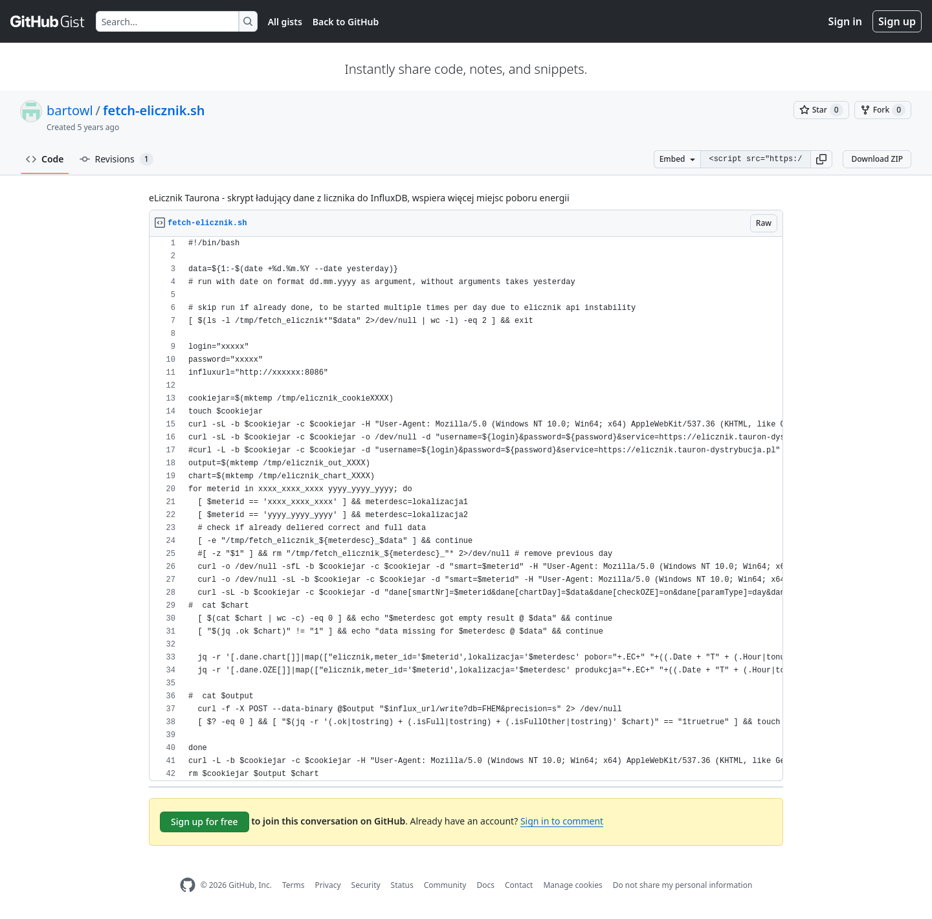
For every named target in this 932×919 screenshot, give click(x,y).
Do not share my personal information (683, 885)
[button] (821, 159)
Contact (519, 885)
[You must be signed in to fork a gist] (882, 110)
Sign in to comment (561, 821)
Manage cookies (572, 885)
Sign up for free (204, 821)
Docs (485, 885)
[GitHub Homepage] (187, 885)
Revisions (116, 159)
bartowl (70, 110)
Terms (293, 885)
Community (445, 885)
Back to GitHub (346, 22)
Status (402, 885)
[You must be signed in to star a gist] (821, 110)
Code (45, 159)
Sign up (897, 21)
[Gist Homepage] (47, 21)
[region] (466, 509)
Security (366, 885)
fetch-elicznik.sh (154, 110)
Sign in (845, 21)
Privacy (328, 885)
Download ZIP (877, 158)
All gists (285, 22)
